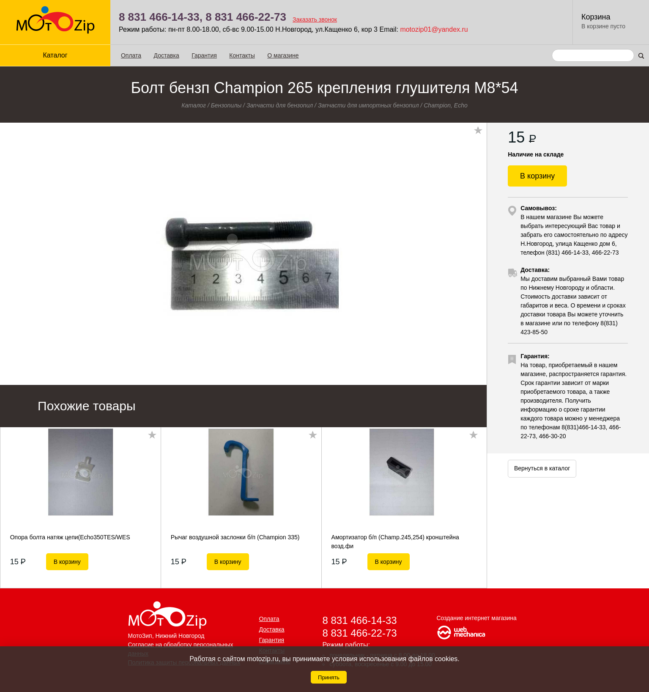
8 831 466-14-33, (161, 17)
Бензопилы (226, 105)
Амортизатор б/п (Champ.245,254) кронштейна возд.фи (395, 541)
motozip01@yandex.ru (434, 29)
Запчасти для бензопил (279, 105)
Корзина (596, 17)
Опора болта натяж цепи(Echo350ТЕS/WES (70, 537)
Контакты (242, 55)
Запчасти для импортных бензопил (368, 105)
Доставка (166, 55)
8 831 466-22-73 (245, 17)
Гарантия (204, 55)
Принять (329, 677)
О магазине (282, 55)
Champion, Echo (446, 105)
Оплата (131, 55)
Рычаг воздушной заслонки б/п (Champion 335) (235, 537)
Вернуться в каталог (542, 468)
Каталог (55, 55)
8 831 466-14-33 (360, 620)
